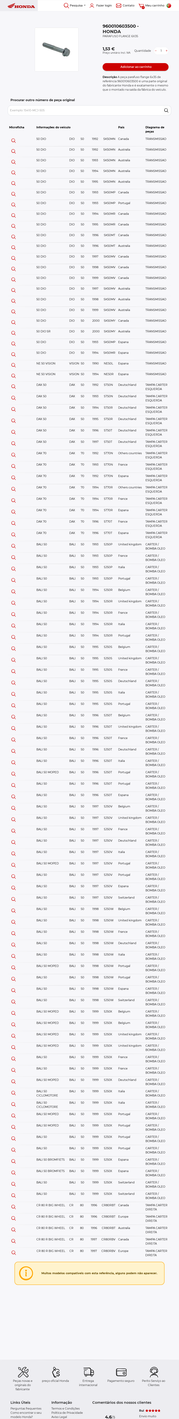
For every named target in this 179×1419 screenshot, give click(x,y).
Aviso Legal (59, 1417)
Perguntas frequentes (25, 1408)
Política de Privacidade (67, 1412)
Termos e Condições (65, 1408)
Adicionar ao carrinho (136, 67)
